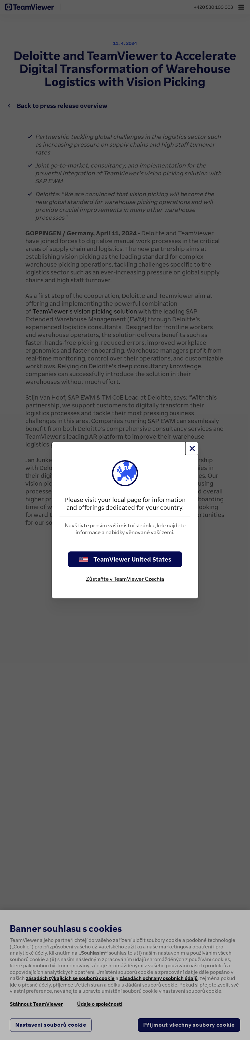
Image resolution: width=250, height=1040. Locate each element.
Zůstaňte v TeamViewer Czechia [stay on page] (125, 578)
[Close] (191, 448)
